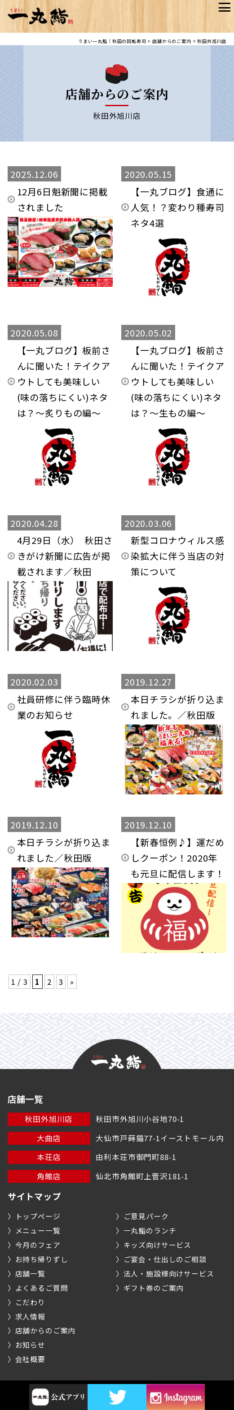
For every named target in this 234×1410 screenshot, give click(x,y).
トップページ (38, 1216)
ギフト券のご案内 (154, 1288)
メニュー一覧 (38, 1230)
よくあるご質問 (41, 1288)
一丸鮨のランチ (150, 1230)
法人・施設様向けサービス (169, 1273)
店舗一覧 (30, 1273)
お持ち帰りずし (41, 1259)
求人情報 (30, 1316)
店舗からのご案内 (45, 1330)
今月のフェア (38, 1245)
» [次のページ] (72, 981)
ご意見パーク (146, 1216)
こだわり (30, 1302)
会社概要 (30, 1359)
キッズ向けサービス (158, 1245)
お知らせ (30, 1345)
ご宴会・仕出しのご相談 (165, 1259)
